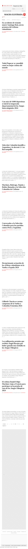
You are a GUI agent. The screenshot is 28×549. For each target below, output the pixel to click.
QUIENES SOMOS (10, 531)
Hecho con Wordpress (17, 545)
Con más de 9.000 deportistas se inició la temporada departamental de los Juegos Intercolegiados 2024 (13, 104)
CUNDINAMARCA (9, 111)
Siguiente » (4, 425)
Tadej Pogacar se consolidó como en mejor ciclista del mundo (12, 65)
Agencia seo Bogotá (14, 537)
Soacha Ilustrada (7, 545)
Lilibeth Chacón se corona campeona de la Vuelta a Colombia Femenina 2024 (12, 303)
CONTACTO (4, 531)
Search (14, 531)
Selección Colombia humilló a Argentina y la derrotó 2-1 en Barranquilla (13, 147)
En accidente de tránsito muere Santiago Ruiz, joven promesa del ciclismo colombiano (13, 26)
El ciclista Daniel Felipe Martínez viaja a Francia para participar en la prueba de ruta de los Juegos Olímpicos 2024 (14, 386)
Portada (3, 19)
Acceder (12, 545)
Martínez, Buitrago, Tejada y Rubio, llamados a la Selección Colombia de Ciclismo (14, 187)
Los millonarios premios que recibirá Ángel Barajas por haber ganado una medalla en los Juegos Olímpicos (13, 344)
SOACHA (23, 31)
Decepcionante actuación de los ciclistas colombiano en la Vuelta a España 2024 (13, 265)
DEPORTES (4, 32)
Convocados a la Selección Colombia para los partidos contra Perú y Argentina (12, 225)
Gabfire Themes (23, 545)
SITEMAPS (18, 531)
